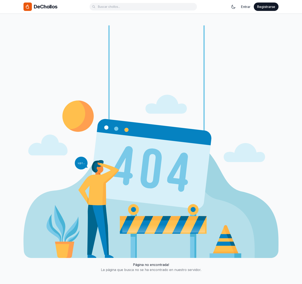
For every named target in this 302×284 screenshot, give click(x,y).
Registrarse (266, 7)
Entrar (245, 7)
